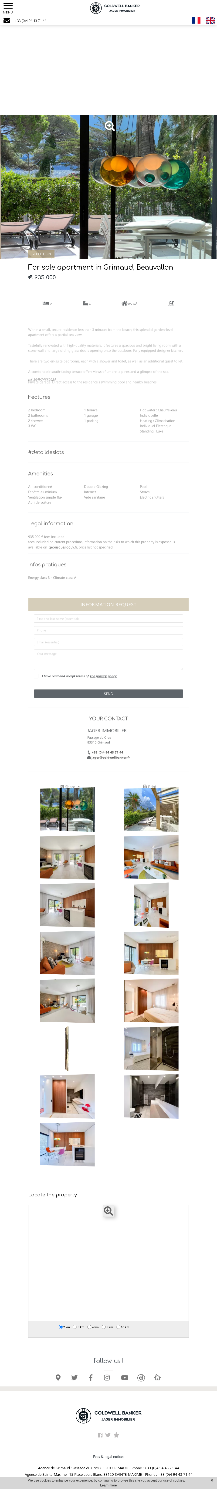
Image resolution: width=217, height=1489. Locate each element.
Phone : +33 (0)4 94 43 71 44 (155, 1467)
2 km (64, 1327)
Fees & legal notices (108, 1456)
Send (108, 703)
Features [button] (39, 408)
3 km (78, 1327)
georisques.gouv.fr (63, 558)
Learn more (108, 1485)
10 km (122, 1327)
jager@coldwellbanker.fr (111, 767)
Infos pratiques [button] (47, 575)
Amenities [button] (40, 484)
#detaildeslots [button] (46, 463)
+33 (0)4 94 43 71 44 (107, 762)
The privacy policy (103, 686)
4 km (93, 1327)
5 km (107, 1327)
